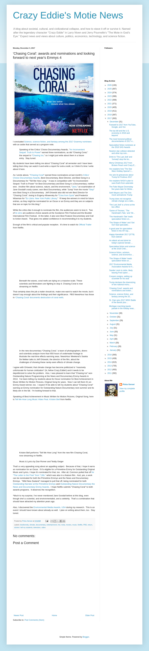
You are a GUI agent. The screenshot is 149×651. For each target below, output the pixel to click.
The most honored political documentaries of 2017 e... (121, 140)
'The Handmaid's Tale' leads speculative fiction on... (121, 218)
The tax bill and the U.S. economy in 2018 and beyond (119, 133)
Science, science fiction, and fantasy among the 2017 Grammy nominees (58, 141)
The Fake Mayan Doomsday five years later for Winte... (121, 188)
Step (91, 189)
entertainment (52, 525)
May (112, 335)
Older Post (89, 615)
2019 (109, 111)
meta (63, 525)
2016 (109, 355)
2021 (109, 104)
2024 (109, 92)
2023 (109, 96)
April (112, 339)
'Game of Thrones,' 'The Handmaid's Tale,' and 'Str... (122, 212)
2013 (109, 366)
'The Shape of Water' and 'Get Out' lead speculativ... (121, 224)
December (114, 122)
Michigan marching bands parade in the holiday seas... (122, 307)
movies (68, 525)
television (37, 527)
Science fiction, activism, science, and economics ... (121, 253)
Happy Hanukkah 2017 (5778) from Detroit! (121, 235)
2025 (109, 89)
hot (59, 525)
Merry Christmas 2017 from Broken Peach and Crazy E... (122, 164)
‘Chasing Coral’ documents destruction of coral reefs (39, 297)
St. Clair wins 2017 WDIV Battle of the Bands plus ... (122, 301)
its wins (18, 213)
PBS (85, 525)
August (113, 324)
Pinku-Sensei (128, 384)
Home (54, 615)
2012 (109, 369)
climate (32, 525)
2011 (109, 373)
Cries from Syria (66, 195)
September (114, 320)
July (112, 328)
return (90, 525)
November (114, 313)
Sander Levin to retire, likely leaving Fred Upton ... (121, 271)
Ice (42, 155)
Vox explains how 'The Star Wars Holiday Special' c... (121, 170)
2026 (109, 85)
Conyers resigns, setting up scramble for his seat (120, 277)
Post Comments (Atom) (34, 620)
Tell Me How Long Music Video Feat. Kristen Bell (37, 399)
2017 (109, 118)
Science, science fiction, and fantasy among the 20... (121, 295)
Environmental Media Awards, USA (49, 507)
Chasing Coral (37, 175)
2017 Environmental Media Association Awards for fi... (121, 265)
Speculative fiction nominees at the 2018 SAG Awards (122, 146)
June (112, 332)
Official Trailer (85, 224)
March (113, 343)
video (44, 527)
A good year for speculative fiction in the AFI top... (120, 230)
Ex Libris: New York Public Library (41, 198)
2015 (109, 358)
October (113, 317)
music (74, 525)
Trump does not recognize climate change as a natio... (122, 200)
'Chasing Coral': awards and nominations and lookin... (121, 289)
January (113, 350)
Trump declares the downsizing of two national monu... (122, 283)
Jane (74, 187)
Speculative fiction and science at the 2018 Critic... (122, 247)
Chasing (36, 155)
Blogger (86, 637)
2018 (109, 115)
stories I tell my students (23, 527)
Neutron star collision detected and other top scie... (122, 152)
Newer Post (19, 615)
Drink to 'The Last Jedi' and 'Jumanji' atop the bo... (120, 158)
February (114, 346)
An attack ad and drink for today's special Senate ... (121, 241)
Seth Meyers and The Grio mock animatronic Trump (120, 194)
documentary (41, 525)
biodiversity (24, 525)
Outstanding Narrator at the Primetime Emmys (34, 484)
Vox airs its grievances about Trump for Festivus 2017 (121, 176)
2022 (109, 100)
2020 (109, 107)
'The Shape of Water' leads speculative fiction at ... (120, 259)
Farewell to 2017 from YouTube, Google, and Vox (122, 126)
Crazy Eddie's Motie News (68, 15)
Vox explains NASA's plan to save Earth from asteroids (121, 182)
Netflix (80, 525)
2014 (109, 362)
